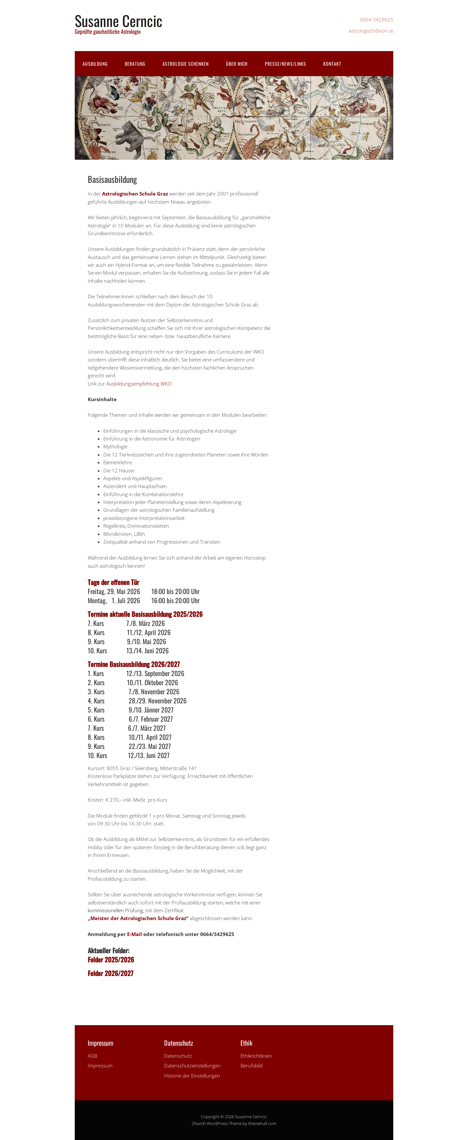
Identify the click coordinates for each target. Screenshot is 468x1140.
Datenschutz (178, 1055)
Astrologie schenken (185, 63)
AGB (92, 1055)
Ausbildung (95, 63)
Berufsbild (251, 1065)
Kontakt (332, 63)
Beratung (135, 63)
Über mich (237, 63)
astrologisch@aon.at (371, 30)
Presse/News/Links (285, 63)
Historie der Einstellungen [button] (192, 1075)
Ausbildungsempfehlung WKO (138, 383)
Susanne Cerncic (118, 20)
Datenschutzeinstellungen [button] (192, 1065)
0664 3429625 (376, 19)
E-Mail (134, 934)
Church (199, 1123)
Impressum (100, 1065)
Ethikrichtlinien (256, 1055)
